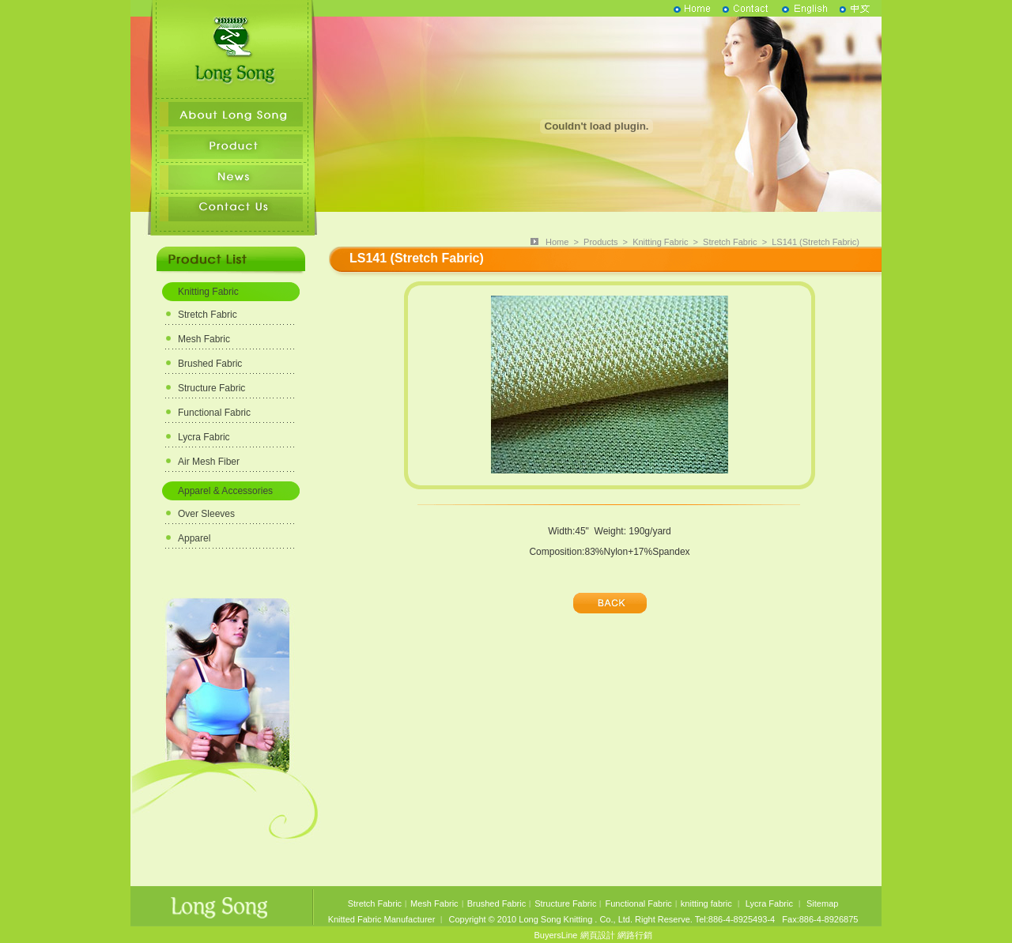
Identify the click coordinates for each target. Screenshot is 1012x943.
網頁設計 (597, 935)
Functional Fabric (214, 412)
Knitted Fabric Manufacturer (382, 919)
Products (600, 242)
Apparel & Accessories (225, 490)
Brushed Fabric (210, 363)
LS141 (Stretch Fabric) (815, 242)
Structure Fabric (211, 388)
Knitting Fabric (208, 291)
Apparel (194, 538)
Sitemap (822, 903)
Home (557, 242)
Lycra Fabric (204, 437)
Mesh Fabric (204, 339)
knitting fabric (706, 903)
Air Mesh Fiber (209, 461)
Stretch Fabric (207, 314)
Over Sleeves (206, 513)
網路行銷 (634, 935)
